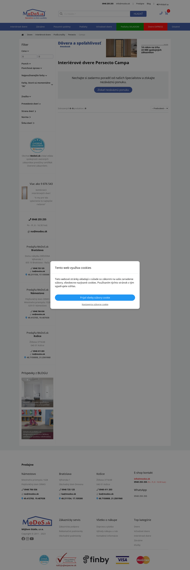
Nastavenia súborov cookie (95, 304)
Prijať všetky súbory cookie (95, 297)
